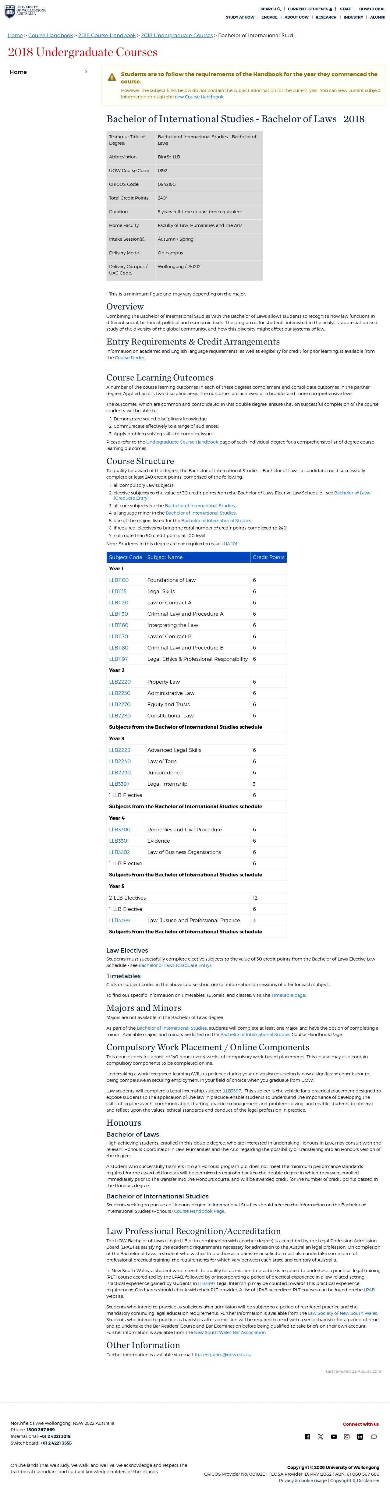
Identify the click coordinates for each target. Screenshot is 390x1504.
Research (326, 17)
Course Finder (129, 357)
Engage (269, 17)
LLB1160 (118, 625)
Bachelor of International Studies (200, 505)
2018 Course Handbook (107, 35)
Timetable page (288, 995)
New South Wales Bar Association (230, 1332)
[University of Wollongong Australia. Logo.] (26, 11)
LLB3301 (119, 841)
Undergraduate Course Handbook (182, 441)
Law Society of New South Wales (342, 1313)
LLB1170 (118, 636)
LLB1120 (118, 603)
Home (15, 35)
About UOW (297, 17)
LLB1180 (118, 648)
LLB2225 (119, 750)
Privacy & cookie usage (303, 1480)
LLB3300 (119, 829)
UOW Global (372, 9)
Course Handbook (50, 35)
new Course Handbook (199, 96)
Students (310, 9)
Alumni (377, 17)
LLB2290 (120, 773)
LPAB (369, 1289)
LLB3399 (119, 920)
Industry (353, 17)
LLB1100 (119, 580)
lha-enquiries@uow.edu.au (223, 1354)
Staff (345, 9)
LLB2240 (120, 761)
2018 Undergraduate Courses (177, 35)
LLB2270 (119, 704)
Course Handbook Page (199, 1211)
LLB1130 (118, 614)
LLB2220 (120, 682)
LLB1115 (117, 591)
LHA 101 (229, 543)
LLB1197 (118, 659)
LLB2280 (120, 716)
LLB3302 (119, 852)
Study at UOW (240, 17)
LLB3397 (119, 784)
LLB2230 (119, 693)
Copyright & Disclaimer (354, 1480)
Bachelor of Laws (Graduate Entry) (175, 965)
